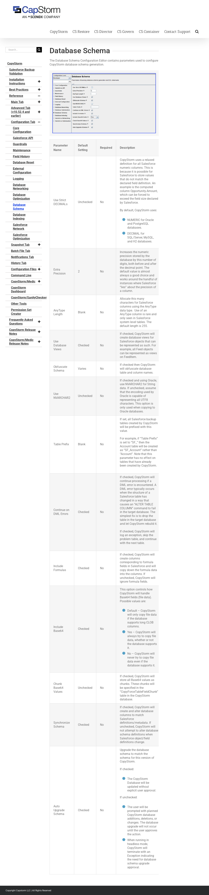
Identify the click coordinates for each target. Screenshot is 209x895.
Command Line (21, 275)
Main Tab (26, 102)
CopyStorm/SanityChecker (26, 297)
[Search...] (20, 49)
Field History (21, 156)
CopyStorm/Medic (26, 281)
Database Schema (19, 207)
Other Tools (19, 303)
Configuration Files (26, 269)
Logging (18, 178)
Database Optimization (21, 196)
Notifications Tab (22, 257)
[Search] (39, 49)
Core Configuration (22, 130)
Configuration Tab (26, 122)
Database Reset (23, 162)
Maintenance (21, 150)
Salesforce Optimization (21, 237)
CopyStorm (14, 63)
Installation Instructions (25, 81)
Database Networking (20, 187)
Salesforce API (23, 138)
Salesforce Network (20, 226)
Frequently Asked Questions (25, 321)
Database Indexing (19, 216)
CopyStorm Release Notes (25, 332)
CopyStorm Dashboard (18, 289)
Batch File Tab (20, 251)
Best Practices (25, 90)
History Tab (18, 263)
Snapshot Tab (26, 245)
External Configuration (22, 170)
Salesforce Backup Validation (22, 71)
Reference (25, 96)
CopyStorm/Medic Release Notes (25, 342)
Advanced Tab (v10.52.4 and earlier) (26, 112)
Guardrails (20, 144)
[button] (197, 31)
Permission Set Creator (21, 312)
